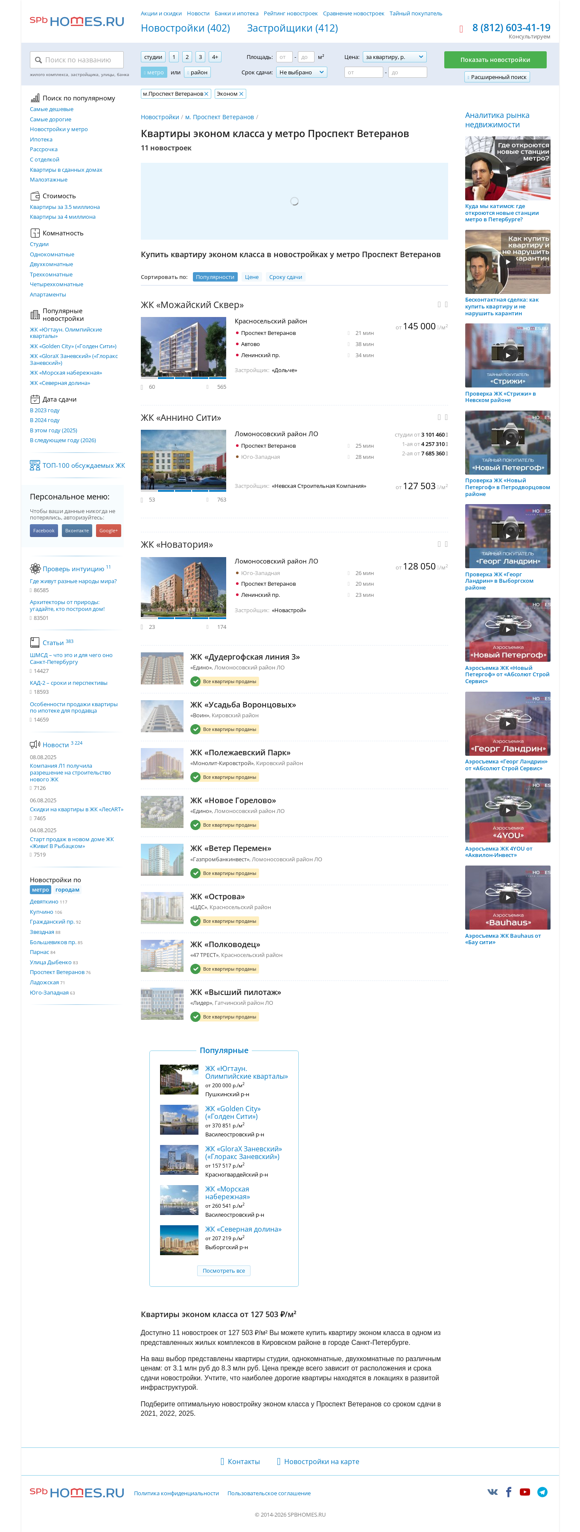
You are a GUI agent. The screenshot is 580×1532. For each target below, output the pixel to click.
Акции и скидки (161, 13)
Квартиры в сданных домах (66, 170)
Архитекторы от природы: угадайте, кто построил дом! (67, 605)
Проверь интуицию (77, 568)
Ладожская (44, 982)
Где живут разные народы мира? (73, 581)
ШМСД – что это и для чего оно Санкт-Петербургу (71, 658)
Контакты (244, 1461)
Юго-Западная (49, 992)
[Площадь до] (306, 56)
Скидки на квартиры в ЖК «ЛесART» (76, 809)
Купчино (41, 912)
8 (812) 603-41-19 (511, 28)
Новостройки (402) (185, 28)
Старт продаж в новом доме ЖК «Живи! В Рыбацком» (72, 842)
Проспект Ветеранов (57, 972)
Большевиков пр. (53, 942)
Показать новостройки (495, 60)
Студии (39, 244)
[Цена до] (407, 72)
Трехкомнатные (51, 274)
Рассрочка (44, 149)
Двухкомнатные (51, 264)
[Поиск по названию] (77, 59)
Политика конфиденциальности (176, 1493)
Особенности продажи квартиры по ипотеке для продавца (74, 707)
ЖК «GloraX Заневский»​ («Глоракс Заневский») (74, 359)
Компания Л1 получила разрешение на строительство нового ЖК (70, 772)
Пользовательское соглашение (269, 1493)
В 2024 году (45, 420)
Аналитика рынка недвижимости (497, 120)
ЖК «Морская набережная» (66, 373)
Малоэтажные (48, 179)
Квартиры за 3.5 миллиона (65, 207)
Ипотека (41, 139)
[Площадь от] (284, 56)
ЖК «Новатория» (177, 544)
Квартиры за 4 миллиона (63, 217)
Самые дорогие (50, 119)
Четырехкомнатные (56, 284)
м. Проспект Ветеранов (219, 117)
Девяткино (44, 901)
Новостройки (160, 117)
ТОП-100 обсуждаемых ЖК (84, 465)
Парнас (39, 952)
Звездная (42, 932)
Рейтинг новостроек (291, 13)
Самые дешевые (51, 109)
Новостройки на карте (321, 1461)
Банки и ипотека (237, 13)
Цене (252, 277)
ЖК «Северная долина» (60, 383)
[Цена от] (363, 72)
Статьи (58, 642)
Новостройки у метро (59, 129)
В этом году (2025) (53, 430)
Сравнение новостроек (354, 13)
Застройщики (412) (292, 28)
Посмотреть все (224, 1270)
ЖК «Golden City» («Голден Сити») (73, 346)
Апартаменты (48, 294)
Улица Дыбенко (51, 962)
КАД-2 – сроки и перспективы (69, 683)
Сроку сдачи (285, 277)
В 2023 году (45, 410)
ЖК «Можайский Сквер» (192, 304)
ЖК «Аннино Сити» (181, 417)
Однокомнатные (52, 254)
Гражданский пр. (52, 921)
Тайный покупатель (416, 13)
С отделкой (44, 159)
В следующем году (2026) (63, 440)
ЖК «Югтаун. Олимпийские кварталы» (66, 333)
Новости (198, 13)
